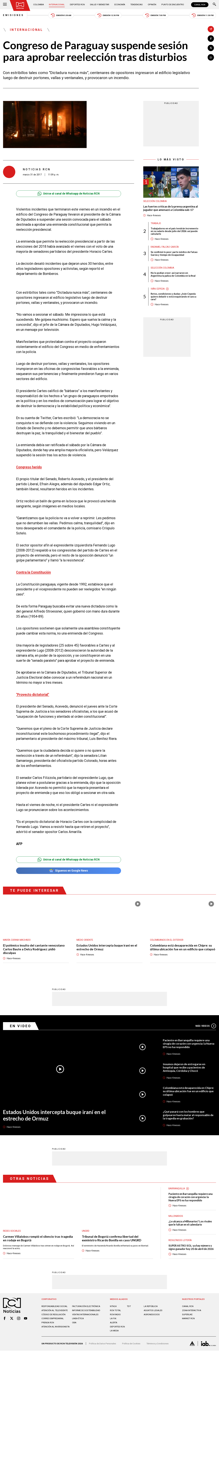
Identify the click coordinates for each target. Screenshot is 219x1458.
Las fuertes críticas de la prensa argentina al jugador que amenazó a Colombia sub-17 (170, 208)
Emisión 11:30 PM (202, 15)
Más (205, 1026)
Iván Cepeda (158, 289)
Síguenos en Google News (68, 871)
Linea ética (78, 1318)
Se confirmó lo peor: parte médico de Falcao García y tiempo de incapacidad (174, 253)
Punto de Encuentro (172, 4)
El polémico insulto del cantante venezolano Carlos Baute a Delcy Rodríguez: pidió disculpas (34, 949)
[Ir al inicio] (20, 5)
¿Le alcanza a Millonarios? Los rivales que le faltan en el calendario (190, 1223)
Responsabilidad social (54, 1306)
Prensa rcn (47, 1322)
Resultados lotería (180, 1240)
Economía (119, 4)
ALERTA (113, 1322)
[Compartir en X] (211, 48)
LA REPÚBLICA (151, 1306)
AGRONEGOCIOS (152, 1314)
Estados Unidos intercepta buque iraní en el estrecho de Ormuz (107, 947)
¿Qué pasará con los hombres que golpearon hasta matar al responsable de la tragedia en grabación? (188, 1115)
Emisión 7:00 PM (155, 15)
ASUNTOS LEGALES (153, 1310)
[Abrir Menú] (5, 4)
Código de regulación (53, 1314)
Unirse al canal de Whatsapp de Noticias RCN (69, 194)
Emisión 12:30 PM (108, 15)
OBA (74, 1322)
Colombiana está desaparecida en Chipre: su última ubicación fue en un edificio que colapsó (182, 947)
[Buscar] (214, 5)
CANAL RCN (199, 4)
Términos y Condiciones (157, 1343)
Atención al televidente (54, 1310)
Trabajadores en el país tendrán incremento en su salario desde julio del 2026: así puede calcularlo (174, 231)
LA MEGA (114, 1330)
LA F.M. (113, 1318)
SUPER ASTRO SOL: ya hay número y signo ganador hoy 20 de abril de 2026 (191, 1247)
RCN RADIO (115, 1314)
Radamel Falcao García (165, 247)
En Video (20, 1026)
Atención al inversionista (55, 1326)
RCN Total (115, 1310)
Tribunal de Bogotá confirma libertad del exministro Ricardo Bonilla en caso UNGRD (111, 1238)
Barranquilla (177, 1188)
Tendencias (136, 4)
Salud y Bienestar (99, 4)
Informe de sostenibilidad (86, 1310)
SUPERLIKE (187, 1314)
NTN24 (113, 1306)
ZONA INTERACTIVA (191, 1310)
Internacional (57, 4)
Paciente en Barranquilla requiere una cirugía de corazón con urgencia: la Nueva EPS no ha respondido (188, 1044)
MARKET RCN (188, 1318)
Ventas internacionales (85, 1314)
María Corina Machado (17, 940)
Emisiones (13, 15)
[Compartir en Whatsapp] (211, 57)
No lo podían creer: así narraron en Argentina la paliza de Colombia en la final (173, 274)
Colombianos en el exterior (166, 940)
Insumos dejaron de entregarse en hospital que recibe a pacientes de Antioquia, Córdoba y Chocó (184, 1067)
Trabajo (156, 223)
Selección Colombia (155, 201)
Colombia (38, 4)
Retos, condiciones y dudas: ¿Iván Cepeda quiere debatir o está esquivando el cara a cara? (173, 296)
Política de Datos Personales (102, 1343)
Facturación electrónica (86, 1306)
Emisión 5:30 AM (61, 15)
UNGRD (85, 1231)
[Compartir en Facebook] (211, 38)
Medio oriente (85, 940)
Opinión (152, 4)
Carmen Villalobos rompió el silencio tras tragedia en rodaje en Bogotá (38, 1238)
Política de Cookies (131, 1343)
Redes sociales (12, 1231)
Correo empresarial (52, 1318)
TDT (129, 1306)
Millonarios (176, 1216)
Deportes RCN (77, 4)
